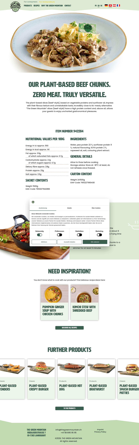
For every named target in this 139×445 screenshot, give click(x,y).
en (98, 6)
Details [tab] (69, 208)
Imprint (100, 429)
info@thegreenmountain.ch (69, 429)
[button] (10, 408)
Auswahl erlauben (69, 242)
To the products (69, 408)
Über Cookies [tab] (96, 208)
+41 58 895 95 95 (68, 432)
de (101, 6)
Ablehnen (44, 242)
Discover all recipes (69, 328)
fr (96, 6)
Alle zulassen (95, 242)
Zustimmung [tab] (43, 208)
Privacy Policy (100, 432)
